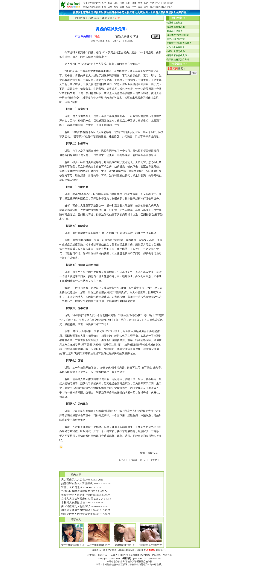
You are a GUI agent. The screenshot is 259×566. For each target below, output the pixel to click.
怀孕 (134, 6)
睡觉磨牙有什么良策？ (178, 55)
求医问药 (94, 18)
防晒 (110, 6)
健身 (152, 6)
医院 (110, 3)
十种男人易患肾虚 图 (73, 502)
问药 (116, 3)
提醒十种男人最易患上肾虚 (77, 495)
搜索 (91, 3)
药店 (128, 3)
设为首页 (145, 554)
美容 (91, 6)
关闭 (154, 460)
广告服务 (113, 554)
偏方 (164, 6)
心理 (164, 3)
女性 (97, 3)
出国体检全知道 (174, 22)
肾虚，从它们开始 (71, 487)
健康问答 (107, 18)
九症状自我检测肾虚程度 (75, 491)
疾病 (122, 3)
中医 (152, 3)
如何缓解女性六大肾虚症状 (77, 483)
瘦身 (97, 6)
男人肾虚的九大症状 (73, 479)
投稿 (133, 460)
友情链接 (134, 554)
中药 (158, 3)
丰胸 (103, 6)
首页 (85, 3)
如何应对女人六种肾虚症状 (77, 514)
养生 (140, 3)
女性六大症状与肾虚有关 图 (77, 498)
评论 (122, 460)
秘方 (170, 6)
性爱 (128, 6)
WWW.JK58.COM (101, 41)
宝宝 (140, 6)
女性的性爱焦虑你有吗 (72, 545)
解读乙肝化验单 (174, 30)
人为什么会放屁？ (176, 47)
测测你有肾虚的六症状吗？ (77, 510)
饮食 (122, 6)
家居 (116, 6)
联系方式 (102, 554)
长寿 (146, 3)
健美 (158, 6)
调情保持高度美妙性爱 (150, 545)
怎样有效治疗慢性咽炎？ (179, 43)
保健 (134, 3)
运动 (146, 6)
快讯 (85, 6)
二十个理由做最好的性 (98, 545)
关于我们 (91, 554)
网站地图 (156, 554)
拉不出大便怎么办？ (177, 51)
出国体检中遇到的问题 (178, 35)
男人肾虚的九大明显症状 (75, 506)
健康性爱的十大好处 (125, 545)
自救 (170, 3)
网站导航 (167, 554)
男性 (103, 3)
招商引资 (124, 554)
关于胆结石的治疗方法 (178, 59)
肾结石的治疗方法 (176, 39)
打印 (143, 460)
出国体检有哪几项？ (177, 26)
